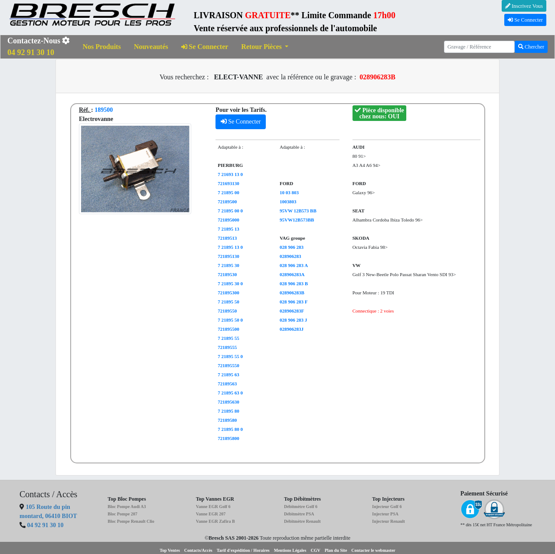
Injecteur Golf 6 (387, 506)
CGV (315, 550)
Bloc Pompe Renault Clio (131, 521)
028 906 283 (292, 247)
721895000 (228, 219)
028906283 (290, 256)
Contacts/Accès (198, 550)
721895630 (228, 401)
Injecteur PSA (385, 514)
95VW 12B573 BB (298, 210)
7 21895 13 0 (230, 247)
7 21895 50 (228, 301)
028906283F (292, 310)
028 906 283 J (293, 320)
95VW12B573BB (297, 219)
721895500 (228, 329)
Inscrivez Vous (524, 6)
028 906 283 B (294, 283)
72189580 (227, 420)
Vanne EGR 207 (211, 514)
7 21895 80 (228, 411)
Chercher (531, 47)
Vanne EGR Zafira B (215, 521)
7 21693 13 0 (230, 174)
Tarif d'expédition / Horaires (243, 550)
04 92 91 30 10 (45, 525)
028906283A (292, 274)
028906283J (292, 329)
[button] (264, 47)
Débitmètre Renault (302, 521)
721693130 (228, 183)
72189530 (227, 274)
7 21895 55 (228, 338)
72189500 (227, 201)
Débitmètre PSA (299, 514)
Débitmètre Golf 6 (300, 506)
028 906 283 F (293, 301)
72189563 (227, 383)
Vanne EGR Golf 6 (213, 506)
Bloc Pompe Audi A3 (127, 506)
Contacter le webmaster (373, 550)
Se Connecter (525, 20)
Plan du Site (336, 550)
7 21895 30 (228, 265)
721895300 (228, 292)
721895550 (228, 365)
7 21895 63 (228, 374)
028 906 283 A (294, 265)
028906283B (292, 292)
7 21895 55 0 (230, 356)
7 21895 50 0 (230, 320)
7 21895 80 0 (230, 429)
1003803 (288, 201)
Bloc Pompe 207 (122, 514)
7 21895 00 (228, 192)
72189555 (227, 347)
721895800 (228, 438)
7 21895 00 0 (230, 210)
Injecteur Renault (388, 521)
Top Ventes (170, 550)
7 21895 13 (228, 228)
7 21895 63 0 (230, 392)
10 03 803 (289, 192)
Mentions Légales (290, 550)
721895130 (228, 256)
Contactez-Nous (38, 46)
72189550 (227, 310)
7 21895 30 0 (230, 283)
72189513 (227, 238)
